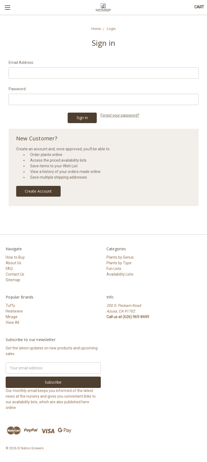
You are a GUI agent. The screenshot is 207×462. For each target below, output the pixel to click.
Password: (17, 89)
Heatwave (14, 311)
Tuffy (10, 305)
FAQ (9, 268)
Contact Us (15, 274)
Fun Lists (113, 268)
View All (12, 322)
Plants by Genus (120, 257)
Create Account (38, 191)
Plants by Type (119, 263)
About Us (13, 263)
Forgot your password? (120, 115)
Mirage (12, 317)
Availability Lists (119, 274)
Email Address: (21, 62)
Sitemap (13, 280)
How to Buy (15, 257)
